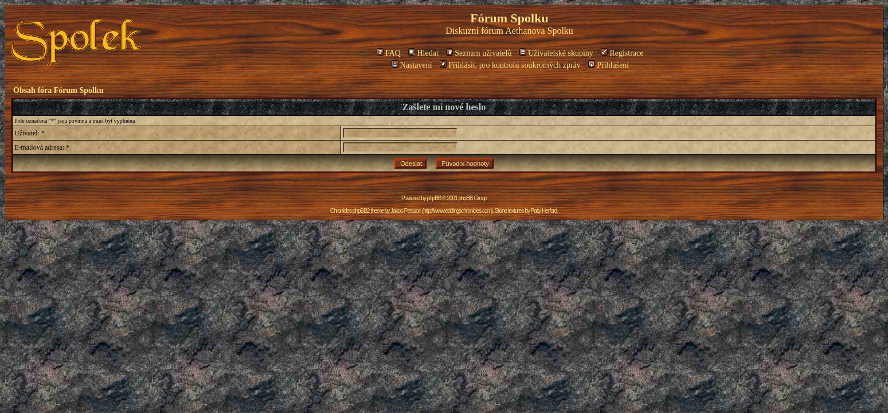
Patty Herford (543, 211)
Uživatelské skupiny (556, 53)
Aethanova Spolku (539, 31)
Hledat (423, 53)
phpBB (434, 198)
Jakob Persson (405, 211)
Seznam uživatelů (478, 53)
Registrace (622, 53)
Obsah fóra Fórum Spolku (58, 90)
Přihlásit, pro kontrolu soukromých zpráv (510, 65)
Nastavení (412, 65)
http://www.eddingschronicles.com (457, 211)
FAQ (389, 53)
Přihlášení (608, 65)
